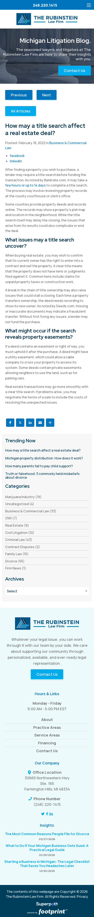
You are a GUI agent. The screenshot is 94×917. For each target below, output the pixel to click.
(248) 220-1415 (47, 804)
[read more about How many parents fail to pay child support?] (47, 466)
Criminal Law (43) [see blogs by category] (18, 539)
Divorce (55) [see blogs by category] (15, 561)
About (47, 719)
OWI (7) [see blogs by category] (11, 518)
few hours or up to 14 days (25, 185)
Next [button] (46, 94)
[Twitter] (42, 813)
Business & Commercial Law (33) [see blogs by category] (30, 511)
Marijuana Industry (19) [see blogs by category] (23, 497)
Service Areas (47, 735)
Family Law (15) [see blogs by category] (16, 554)
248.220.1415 (45, 5)
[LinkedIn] (51, 813)
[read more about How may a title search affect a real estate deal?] (47, 450)
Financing (47, 742)
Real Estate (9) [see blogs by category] (17, 525)
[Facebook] (47, 813)
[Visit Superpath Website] (47, 904)
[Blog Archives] (47, 591)
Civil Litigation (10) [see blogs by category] (19, 532)
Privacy (82, 896)
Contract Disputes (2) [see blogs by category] (22, 547)
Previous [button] (19, 94)
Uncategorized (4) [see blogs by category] (19, 504)
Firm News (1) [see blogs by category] (15, 568)
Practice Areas (47, 727)
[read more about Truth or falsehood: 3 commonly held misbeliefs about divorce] (47, 475)
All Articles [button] (20, 111)
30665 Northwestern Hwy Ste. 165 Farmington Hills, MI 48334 (47, 783)
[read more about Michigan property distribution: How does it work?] (47, 458)
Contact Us (74, 70)
